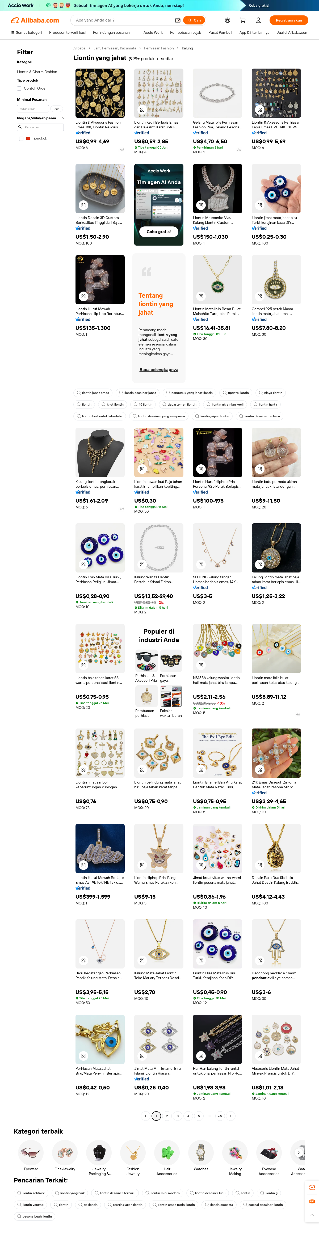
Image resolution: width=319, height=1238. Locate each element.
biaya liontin (270, 393)
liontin (84, 404)
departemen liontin (179, 404)
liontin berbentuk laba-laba (100, 416)
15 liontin (143, 404)
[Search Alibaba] (123, 20)
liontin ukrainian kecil (225, 404)
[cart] (244, 21)
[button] (178, 20)
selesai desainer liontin (263, 1205)
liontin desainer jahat (137, 393)
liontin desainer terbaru (259, 416)
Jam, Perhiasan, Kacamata (114, 48)
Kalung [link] (187, 48)
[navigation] (40, 583)
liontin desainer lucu (207, 1193)
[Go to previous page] (145, 1116)
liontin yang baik (70, 1193)
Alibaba (79, 48)
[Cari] (194, 20)
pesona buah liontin (34, 1216)
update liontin (236, 393)
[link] (312, 1187)
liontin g (269, 1193)
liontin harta (265, 404)
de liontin (88, 1205)
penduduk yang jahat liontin (189, 393)
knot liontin (113, 404)
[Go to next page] (231, 1116)
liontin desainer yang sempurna (159, 416)
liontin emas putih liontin (174, 1205)
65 (220, 1116)
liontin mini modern (162, 1193)
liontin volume (30, 1205)
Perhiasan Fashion (159, 48)
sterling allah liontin (125, 1205)
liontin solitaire (31, 1193)
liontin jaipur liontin (212, 416)
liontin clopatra (219, 1205)
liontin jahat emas (93, 393)
